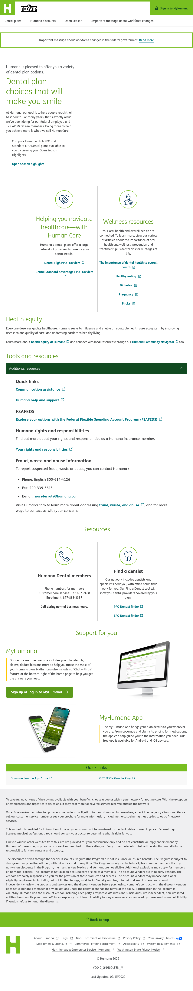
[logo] (28, 8)
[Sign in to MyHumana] (171, 8)
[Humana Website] (13, 945)
